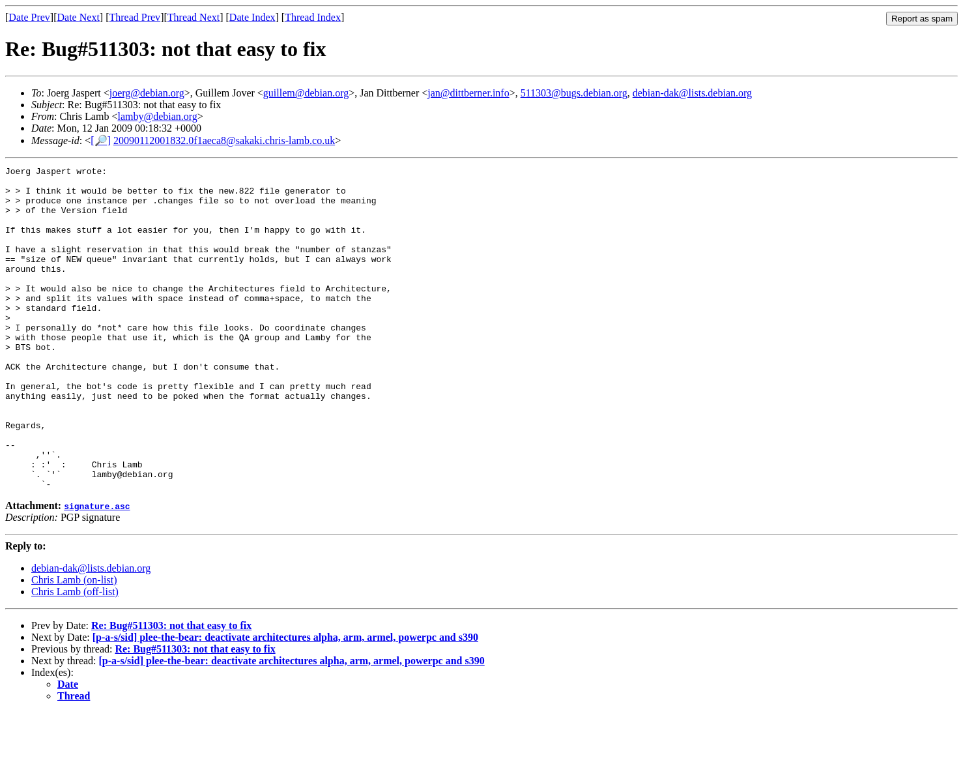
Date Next (78, 17)
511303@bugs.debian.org (574, 92)
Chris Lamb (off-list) (75, 656)
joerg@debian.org (146, 92)
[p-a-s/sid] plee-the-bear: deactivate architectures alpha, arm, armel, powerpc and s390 (285, 701)
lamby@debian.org (157, 116)
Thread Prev (134, 17)
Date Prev (29, 17)
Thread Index (313, 17)
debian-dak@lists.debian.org (692, 92)
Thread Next (193, 17)
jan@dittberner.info (468, 92)
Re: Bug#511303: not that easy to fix (171, 690)
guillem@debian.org (306, 92)
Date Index (252, 17)
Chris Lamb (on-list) (74, 644)
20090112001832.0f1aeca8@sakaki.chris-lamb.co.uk (224, 140)
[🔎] (101, 140)
